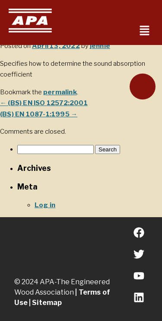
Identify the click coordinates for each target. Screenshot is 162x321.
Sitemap (47, 303)
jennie (100, 46)
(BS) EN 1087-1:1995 (38, 114)
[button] (144, 31)
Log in (45, 205)
